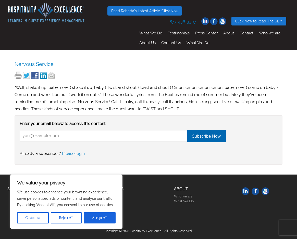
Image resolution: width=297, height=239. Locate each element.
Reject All (66, 218)
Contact (246, 33)
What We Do (150, 33)
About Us (147, 43)
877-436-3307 (183, 21)
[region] (66, 202)
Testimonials (179, 33)
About (228, 33)
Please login (73, 153)
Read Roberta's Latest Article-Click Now (144, 11)
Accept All (99, 218)
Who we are (270, 33)
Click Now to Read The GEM (258, 21)
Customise (32, 218)
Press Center (206, 33)
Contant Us (171, 43)
